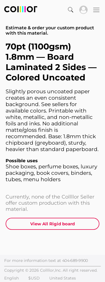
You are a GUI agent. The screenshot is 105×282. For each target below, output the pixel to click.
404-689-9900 (75, 260)
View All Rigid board (52, 223)
